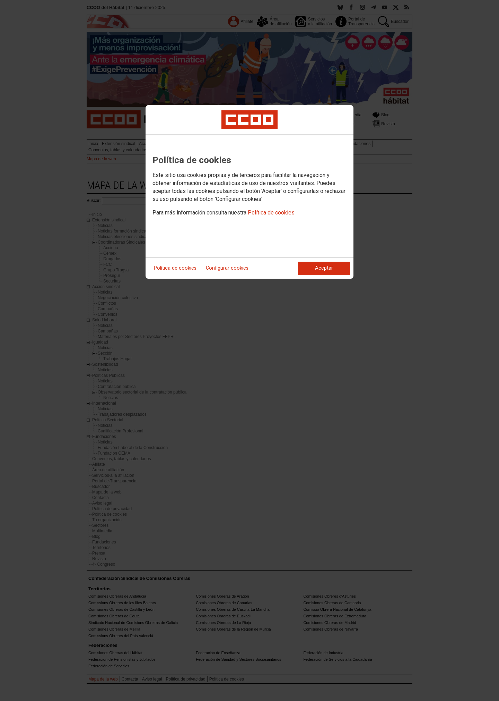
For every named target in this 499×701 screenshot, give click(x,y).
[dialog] (249, 192)
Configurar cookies (227, 268)
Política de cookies (271, 212)
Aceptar (324, 268)
